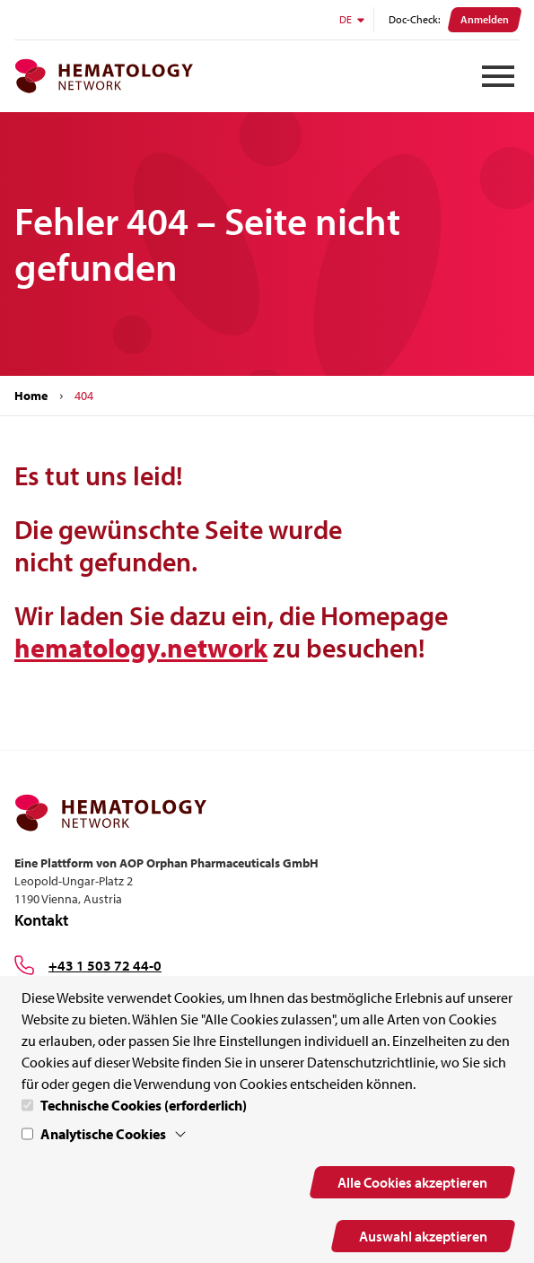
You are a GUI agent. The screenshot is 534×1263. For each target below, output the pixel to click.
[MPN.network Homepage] (103, 76)
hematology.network (140, 648)
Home (31, 396)
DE (352, 19)
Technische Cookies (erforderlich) (143, 1105)
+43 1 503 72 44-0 (105, 965)
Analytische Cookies (103, 1134)
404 (83, 396)
